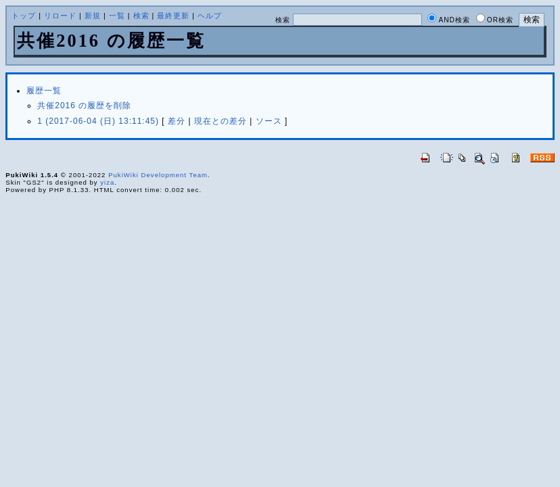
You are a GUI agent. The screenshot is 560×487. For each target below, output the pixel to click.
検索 (141, 15)
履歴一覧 (44, 90)
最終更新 (173, 15)
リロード (60, 15)
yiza (107, 182)
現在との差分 (220, 121)
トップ (23, 15)
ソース (269, 121)
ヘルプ (209, 15)
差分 (176, 121)
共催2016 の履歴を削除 (84, 105)
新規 (93, 15)
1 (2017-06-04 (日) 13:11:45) (98, 121)
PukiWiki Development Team (158, 175)
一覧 (117, 15)
